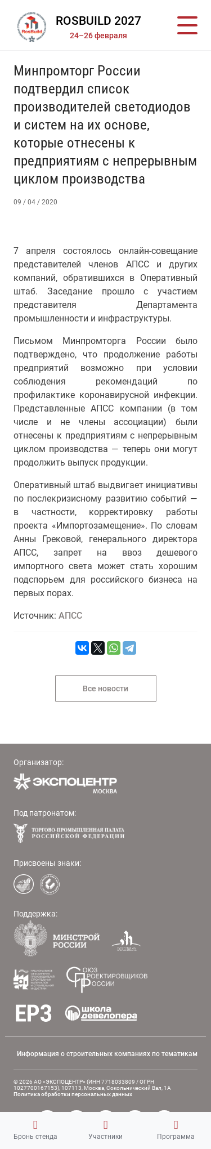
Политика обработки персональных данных (73, 1094)
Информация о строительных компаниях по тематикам (107, 1054)
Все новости (105, 688)
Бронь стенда (35, 1130)
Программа (176, 1130)
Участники (105, 1130)
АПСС (70, 615)
